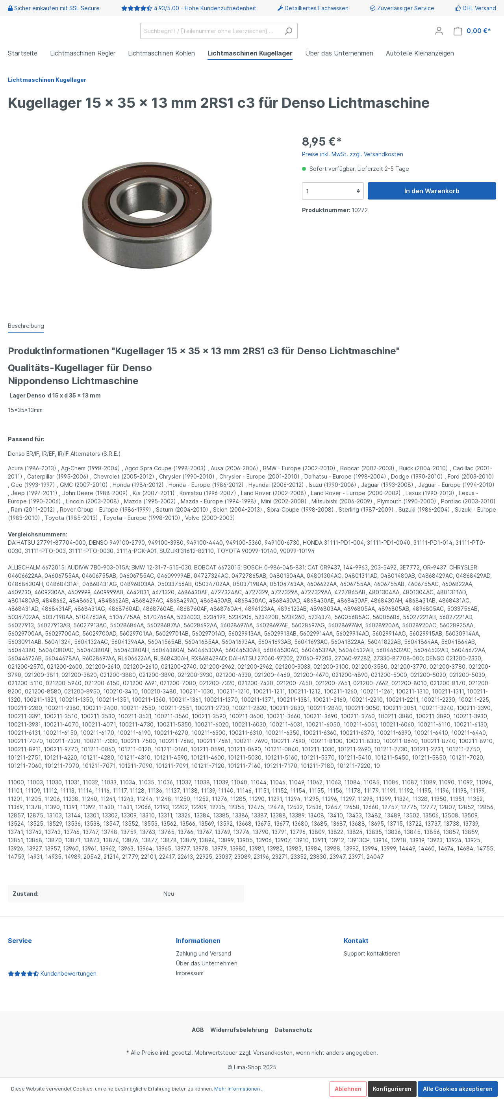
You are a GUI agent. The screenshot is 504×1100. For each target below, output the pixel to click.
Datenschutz (293, 1029)
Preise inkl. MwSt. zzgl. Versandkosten (352, 154)
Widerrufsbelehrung (239, 1029)
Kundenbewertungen (52, 973)
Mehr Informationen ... (239, 1089)
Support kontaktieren (372, 953)
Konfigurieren (392, 1088)
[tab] (26, 325)
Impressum (190, 973)
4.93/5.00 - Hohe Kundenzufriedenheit (205, 8)
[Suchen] (288, 31)
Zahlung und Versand (203, 953)
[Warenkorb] (472, 31)
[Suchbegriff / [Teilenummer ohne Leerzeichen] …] (210, 31)
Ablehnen (348, 1088)
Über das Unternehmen (206, 963)
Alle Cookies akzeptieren (458, 1088)
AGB (198, 1029)
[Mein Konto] (439, 31)
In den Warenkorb (432, 191)
